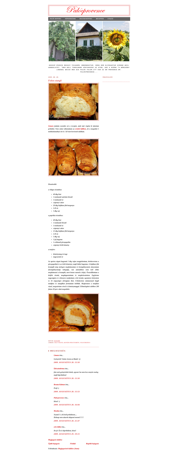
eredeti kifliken (80, 129)
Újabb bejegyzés (54, 444)
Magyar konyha (85, 19)
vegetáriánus (85, 342)
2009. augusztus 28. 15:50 (67, 362)
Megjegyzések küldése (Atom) (68, 449)
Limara (51, 126)
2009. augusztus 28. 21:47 (67, 421)
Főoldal (73, 444)
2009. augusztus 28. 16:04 (67, 405)
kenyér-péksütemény (71, 342)
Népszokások (70, 19)
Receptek (100, 19)
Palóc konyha (55, 19)
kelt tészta (59, 342)
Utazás (110, 19)
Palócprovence (59, 398)
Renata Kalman (59, 385)
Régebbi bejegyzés (92, 444)
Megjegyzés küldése (55, 440)
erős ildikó (57, 427)
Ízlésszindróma (59, 369)
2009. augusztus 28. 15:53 (67, 392)
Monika (56, 411)
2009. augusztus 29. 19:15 (67, 434)
